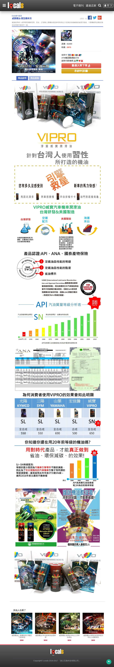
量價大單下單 (81, 65)
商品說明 (22, 78)
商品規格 (35, 78)
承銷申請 (81, 71)
